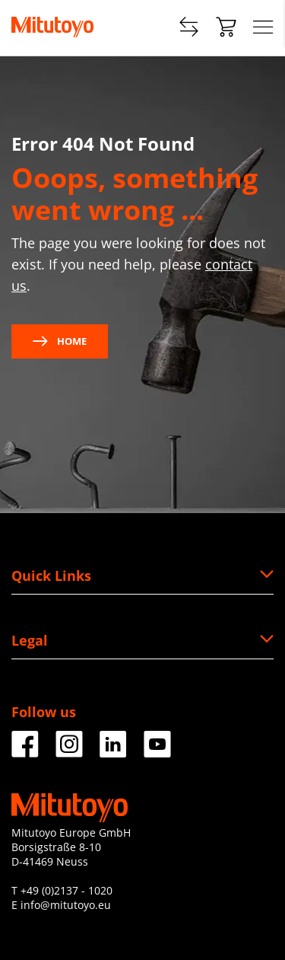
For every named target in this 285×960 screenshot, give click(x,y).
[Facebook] (25, 752)
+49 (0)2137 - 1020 (66, 890)
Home (60, 341)
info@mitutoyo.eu (66, 905)
